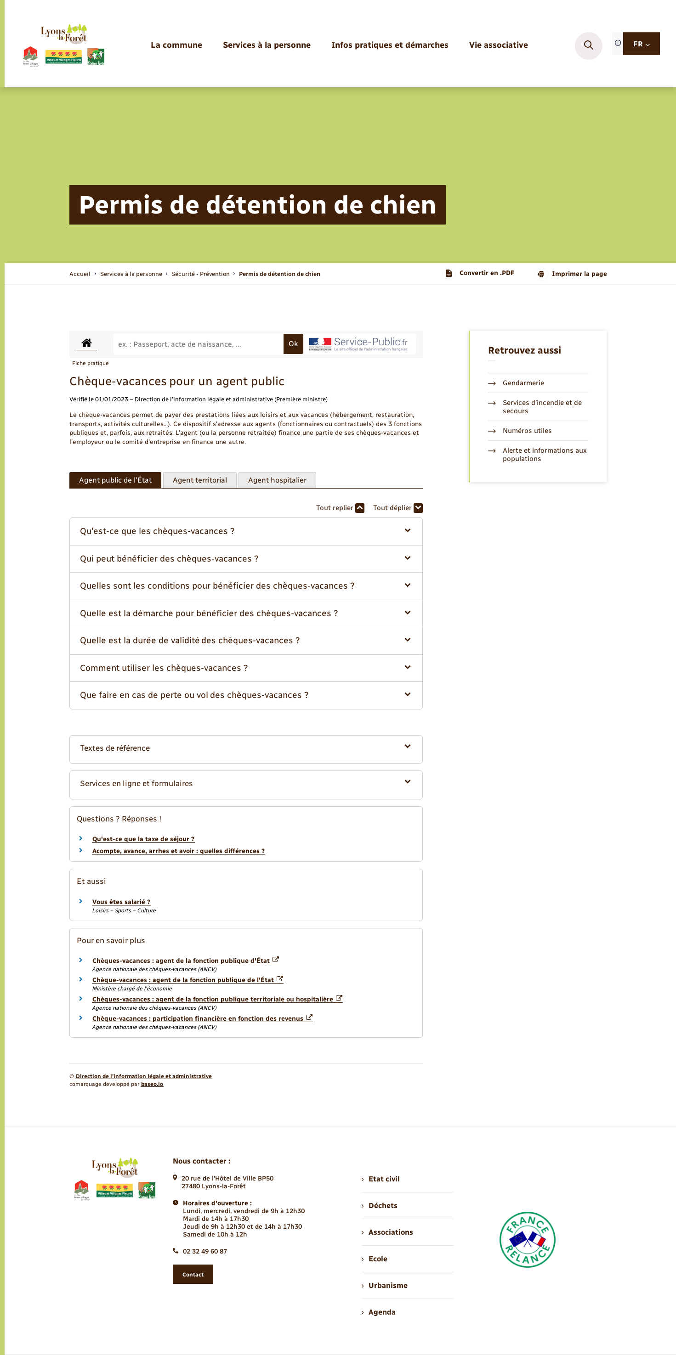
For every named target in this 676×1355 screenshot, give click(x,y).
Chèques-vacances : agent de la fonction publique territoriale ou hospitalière (217, 999)
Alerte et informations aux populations (537, 454)
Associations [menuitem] (387, 1232)
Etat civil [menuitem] (381, 1179)
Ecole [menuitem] (374, 1258)
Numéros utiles (520, 431)
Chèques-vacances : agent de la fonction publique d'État (185, 961)
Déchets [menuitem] (380, 1205)
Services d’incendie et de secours (535, 407)
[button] (246, 531)
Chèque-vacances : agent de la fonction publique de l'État (188, 980)
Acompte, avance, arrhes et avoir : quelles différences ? (178, 851)
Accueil (80, 273)
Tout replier (340, 508)
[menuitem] (176, 45)
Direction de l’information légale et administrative (144, 1076)
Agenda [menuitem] (379, 1312)
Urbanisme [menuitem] (385, 1285)
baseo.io (152, 1084)
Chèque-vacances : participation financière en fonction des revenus (202, 1019)
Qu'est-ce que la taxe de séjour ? (143, 839)
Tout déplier (398, 508)
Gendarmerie (516, 383)
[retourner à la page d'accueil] (63, 46)
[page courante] (279, 273)
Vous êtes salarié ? (121, 902)
